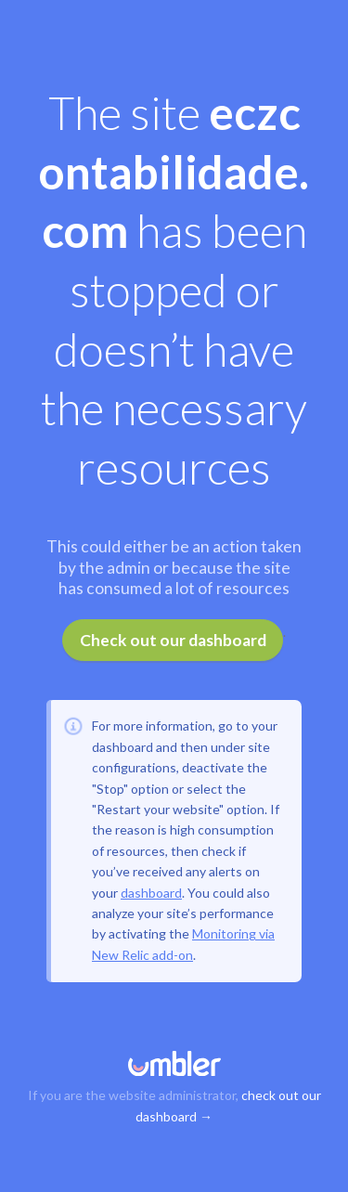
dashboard (151, 892)
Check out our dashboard (173, 640)
